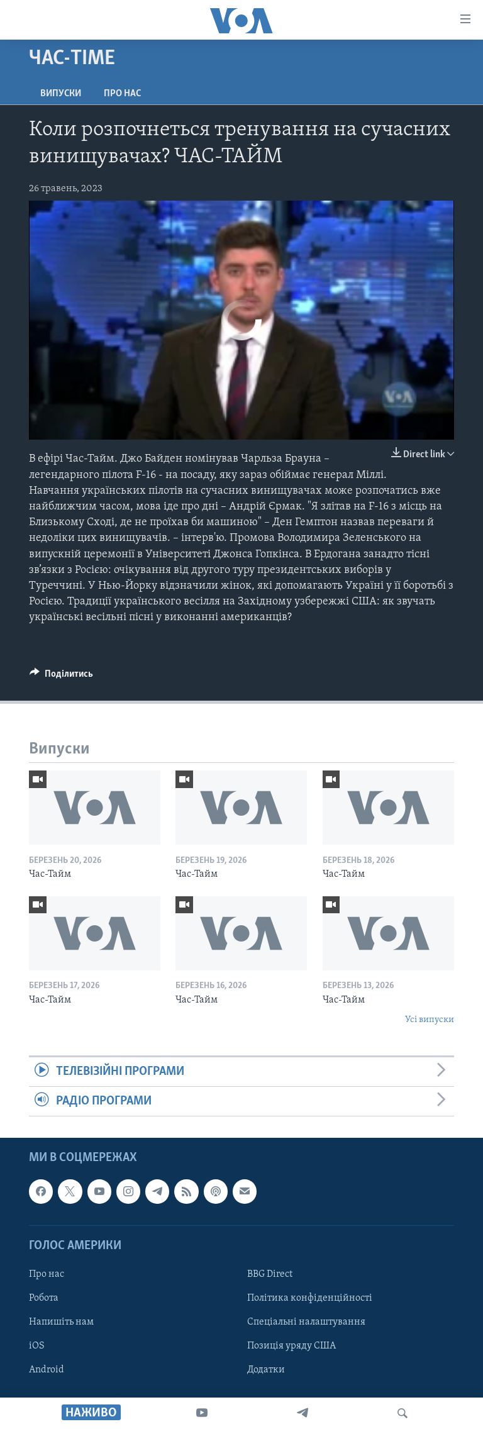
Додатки (266, 1370)
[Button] (61, 677)
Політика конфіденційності (309, 1298)
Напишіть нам (61, 1322)
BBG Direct (269, 1274)
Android (46, 1370)
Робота (43, 1298)
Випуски (60, 94)
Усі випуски (429, 1020)
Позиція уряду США (291, 1346)
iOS (37, 1346)
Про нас (122, 94)
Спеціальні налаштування (306, 1322)
